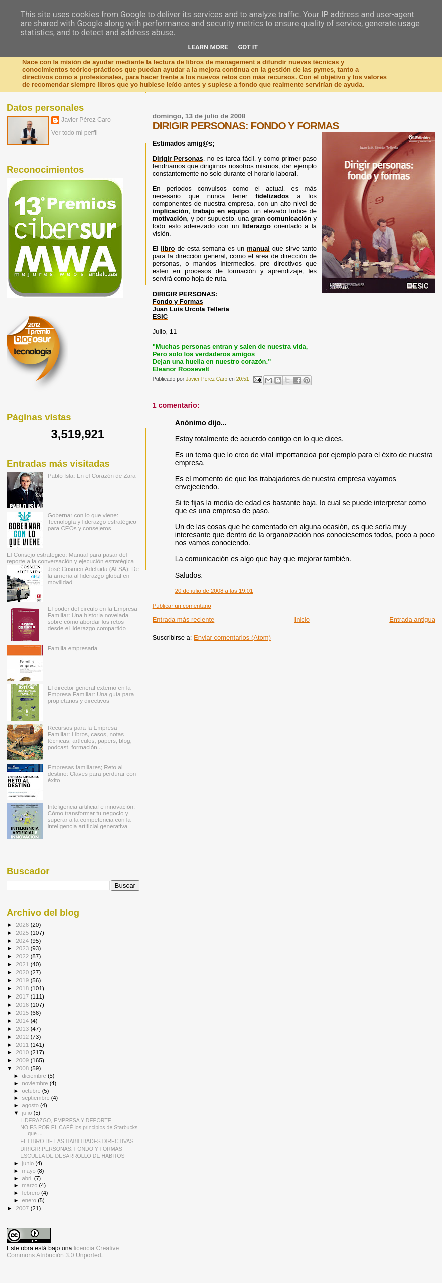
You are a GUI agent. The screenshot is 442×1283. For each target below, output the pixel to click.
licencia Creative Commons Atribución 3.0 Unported (63, 1252)
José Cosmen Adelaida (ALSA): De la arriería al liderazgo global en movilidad (93, 575)
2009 (23, 1060)
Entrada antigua (412, 619)
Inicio (302, 619)
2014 (23, 1020)
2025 (23, 932)
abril (28, 1178)
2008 (23, 1068)
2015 (23, 1012)
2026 (23, 924)
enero (30, 1200)
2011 (23, 1044)
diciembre (35, 1076)
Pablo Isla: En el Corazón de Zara (92, 475)
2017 (23, 996)
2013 (23, 1028)
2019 (23, 980)
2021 (23, 964)
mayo (29, 1171)
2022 (23, 956)
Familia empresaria (73, 648)
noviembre (36, 1083)
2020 (23, 972)
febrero (31, 1193)
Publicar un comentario (182, 606)
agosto (31, 1105)
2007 (23, 1208)
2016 (23, 1004)
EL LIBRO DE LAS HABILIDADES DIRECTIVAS (76, 1141)
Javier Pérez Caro (86, 119)
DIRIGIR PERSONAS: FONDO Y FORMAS (71, 1149)
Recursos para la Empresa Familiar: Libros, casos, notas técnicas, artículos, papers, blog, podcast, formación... (90, 737)
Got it (248, 47)
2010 (23, 1052)
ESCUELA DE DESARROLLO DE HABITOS (72, 1156)
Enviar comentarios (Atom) (232, 637)
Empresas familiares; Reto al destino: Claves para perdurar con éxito (92, 773)
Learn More (208, 47)
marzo (30, 1185)
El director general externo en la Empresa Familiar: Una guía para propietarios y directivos (91, 694)
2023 (23, 948)
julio (28, 1113)
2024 (23, 940)
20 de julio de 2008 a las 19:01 (214, 591)
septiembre (36, 1098)
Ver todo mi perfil (74, 132)
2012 (23, 1036)
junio (29, 1163)
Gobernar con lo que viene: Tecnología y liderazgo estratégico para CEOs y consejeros (92, 521)
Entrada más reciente (184, 619)
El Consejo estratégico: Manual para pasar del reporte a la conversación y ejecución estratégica (70, 557)
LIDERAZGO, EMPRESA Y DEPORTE (65, 1120)
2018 (23, 988)
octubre (32, 1091)
